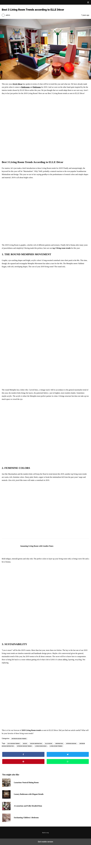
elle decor (48, 743)
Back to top (45, 832)
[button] (23, 754)
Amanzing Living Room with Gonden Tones (36, 546)
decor (25, 743)
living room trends (56, 746)
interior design (71, 743)
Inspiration (59, 743)
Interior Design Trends (19, 738)
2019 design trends (14, 743)
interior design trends (24, 746)
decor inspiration (36, 743)
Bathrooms (25, 87)
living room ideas (40, 746)
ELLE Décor (17, 84)
